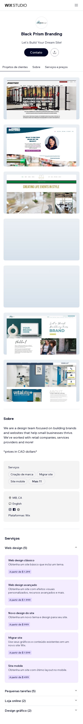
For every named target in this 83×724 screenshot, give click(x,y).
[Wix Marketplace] (16, 5)
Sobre (36, 67)
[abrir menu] (76, 5)
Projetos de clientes (15, 67)
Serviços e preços (56, 67)
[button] (41, 98)
